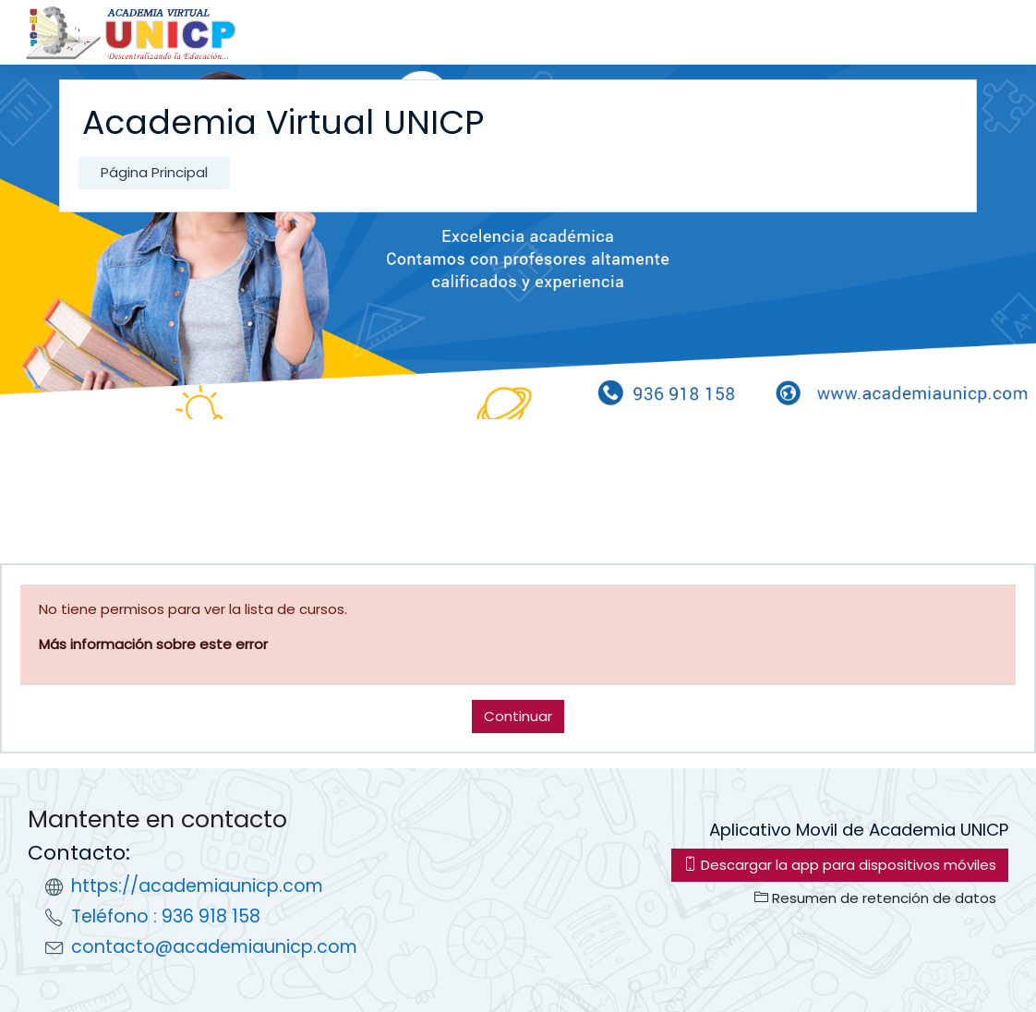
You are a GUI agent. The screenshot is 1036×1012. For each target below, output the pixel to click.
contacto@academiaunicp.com (214, 946)
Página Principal (154, 172)
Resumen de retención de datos (875, 898)
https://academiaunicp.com (197, 885)
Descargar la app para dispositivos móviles (839, 864)
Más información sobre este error (153, 644)
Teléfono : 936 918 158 (165, 916)
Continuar (518, 716)
